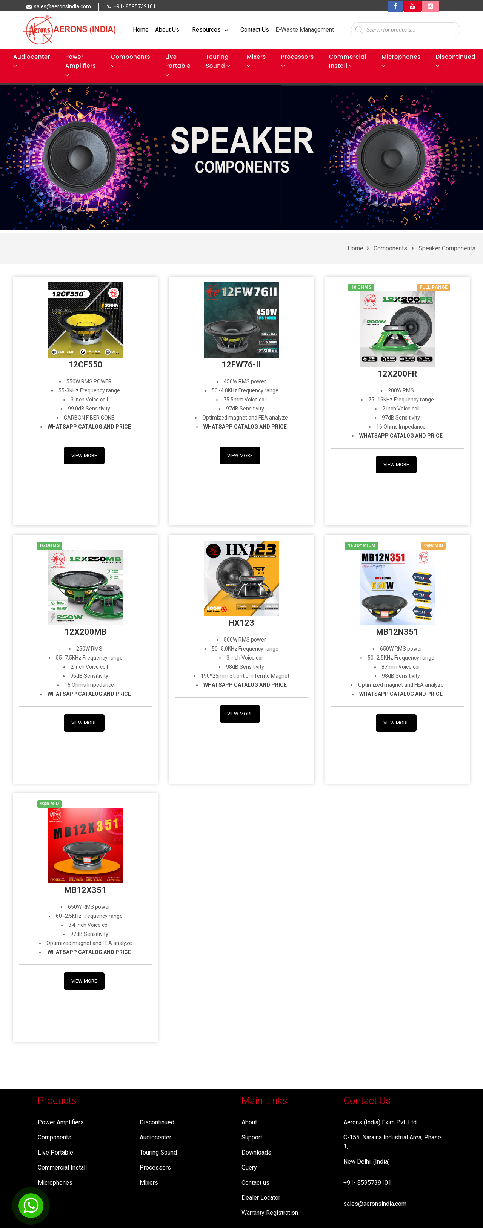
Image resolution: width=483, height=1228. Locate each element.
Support (252, 1137)
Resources (210, 30)
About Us (167, 29)
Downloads (256, 1152)
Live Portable (178, 65)
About (249, 1122)
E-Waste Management (304, 29)
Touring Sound (218, 61)
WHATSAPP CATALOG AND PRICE (401, 436)
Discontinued (455, 61)
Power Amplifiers (80, 65)
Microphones (401, 61)
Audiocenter (31, 61)
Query (249, 1167)
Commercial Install (347, 61)
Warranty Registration (270, 1212)
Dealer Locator (261, 1197)
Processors (297, 61)
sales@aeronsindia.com (374, 1203)
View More (84, 455)
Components (130, 61)
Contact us (255, 1182)
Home (141, 29)
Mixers (256, 61)
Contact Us (254, 29)
